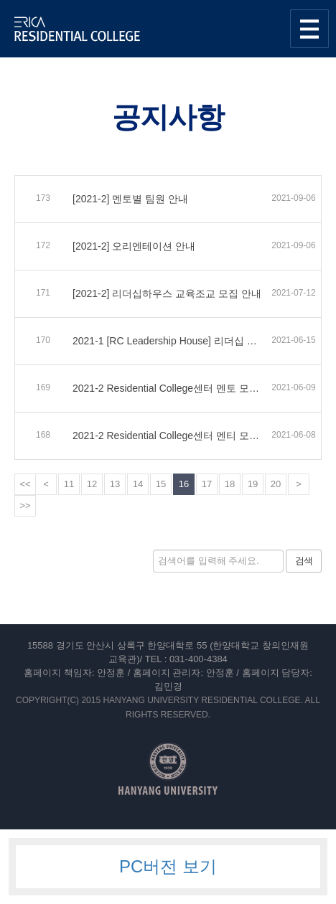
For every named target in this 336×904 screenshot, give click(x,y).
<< (24, 484)
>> (24, 505)
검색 (303, 560)
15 (161, 484)
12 (92, 484)
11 (69, 484)
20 (276, 484)
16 (184, 484)
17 (207, 484)
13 (115, 484)
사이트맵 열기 (309, 28)
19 (253, 484)
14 (138, 484)
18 (230, 484)
